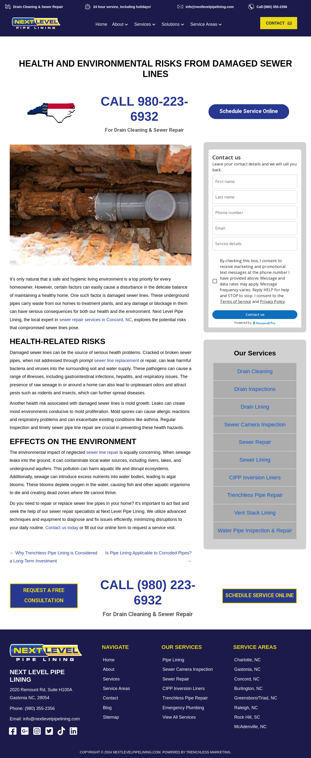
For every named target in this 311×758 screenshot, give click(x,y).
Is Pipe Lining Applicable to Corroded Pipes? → (148, 557)
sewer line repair (102, 452)
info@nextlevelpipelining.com (51, 718)
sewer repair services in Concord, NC (95, 319)
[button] (126, 24)
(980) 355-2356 (40, 708)
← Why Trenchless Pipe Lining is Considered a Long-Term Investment (53, 557)
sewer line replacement (116, 360)
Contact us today (61, 527)
